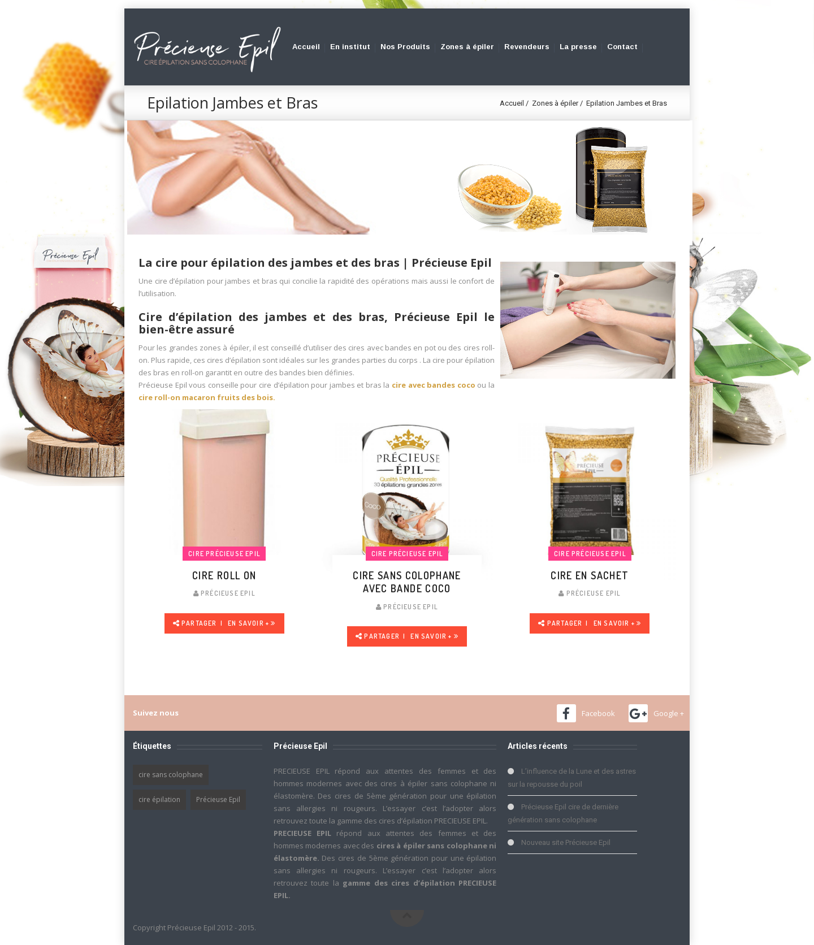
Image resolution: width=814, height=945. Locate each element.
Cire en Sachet (590, 575)
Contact (622, 46)
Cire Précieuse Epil (224, 553)
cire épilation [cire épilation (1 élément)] (159, 799)
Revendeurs (526, 46)
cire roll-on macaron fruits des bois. (206, 397)
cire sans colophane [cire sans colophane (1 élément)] (170, 774)
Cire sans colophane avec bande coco (407, 582)
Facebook (598, 713)
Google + (668, 713)
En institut (350, 46)
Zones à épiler (467, 46)
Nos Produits (405, 46)
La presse (578, 46)
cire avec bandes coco (433, 385)
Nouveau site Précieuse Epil (565, 842)
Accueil (306, 46)
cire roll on (224, 575)
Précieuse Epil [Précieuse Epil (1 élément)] (218, 799)
